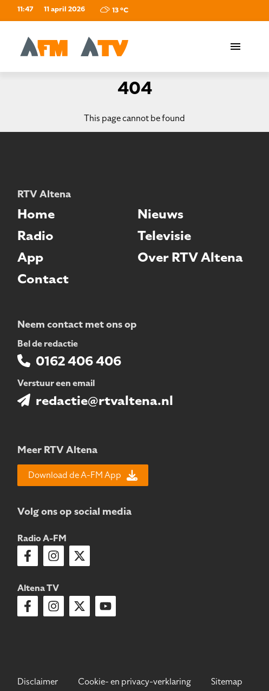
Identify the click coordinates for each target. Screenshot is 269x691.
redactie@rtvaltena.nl (104, 401)
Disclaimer (37, 682)
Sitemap (226, 682)
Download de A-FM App (82, 475)
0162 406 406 (78, 361)
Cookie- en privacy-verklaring (134, 682)
